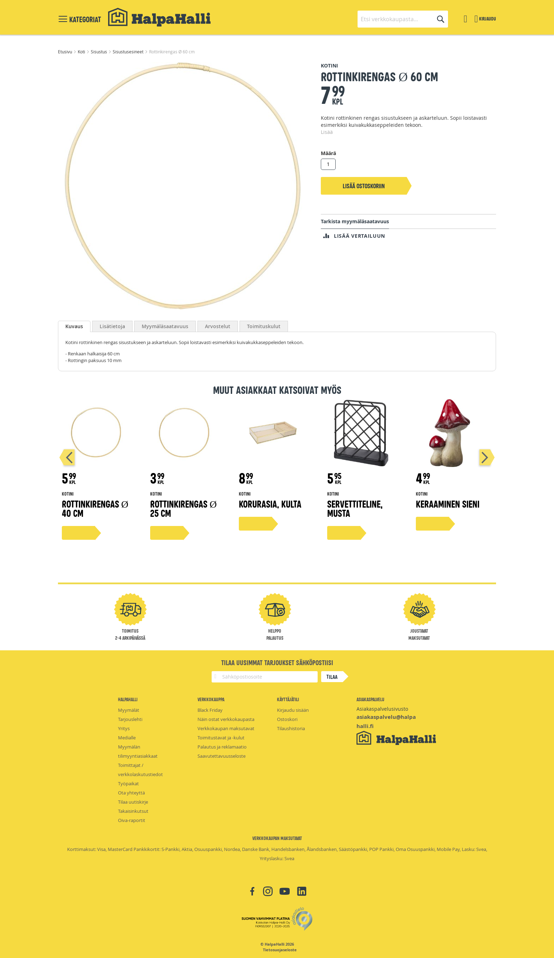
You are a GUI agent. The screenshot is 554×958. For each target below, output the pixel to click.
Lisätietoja (112, 326)
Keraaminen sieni (447, 503)
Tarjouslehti (130, 719)
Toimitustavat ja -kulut (221, 737)
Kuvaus (74, 326)
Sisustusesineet (129, 51)
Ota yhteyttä (131, 793)
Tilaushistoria (291, 728)
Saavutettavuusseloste (222, 756)
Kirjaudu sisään (293, 710)
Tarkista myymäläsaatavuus (355, 221)
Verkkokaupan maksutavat (226, 728)
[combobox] (403, 19)
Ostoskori (287, 719)
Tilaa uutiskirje (133, 802)
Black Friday (210, 710)
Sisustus (99, 51)
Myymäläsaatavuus (165, 326)
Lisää (327, 132)
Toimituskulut (264, 326)
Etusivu (65, 51)
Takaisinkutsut (133, 811)
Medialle (127, 737)
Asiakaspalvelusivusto (382, 708)
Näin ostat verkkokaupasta (226, 719)
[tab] (74, 326)
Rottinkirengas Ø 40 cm (95, 508)
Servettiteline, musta (355, 508)
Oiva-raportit (131, 820)
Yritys (124, 728)
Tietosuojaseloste (280, 950)
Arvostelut (217, 326)
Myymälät (128, 710)
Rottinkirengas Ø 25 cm (183, 508)
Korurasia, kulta (270, 503)
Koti (82, 51)
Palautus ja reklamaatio (222, 747)
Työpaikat (128, 783)
